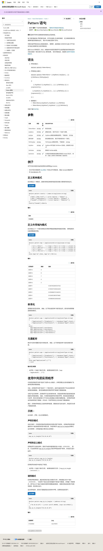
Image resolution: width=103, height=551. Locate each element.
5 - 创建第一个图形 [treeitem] (10, 50)
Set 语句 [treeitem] (8, 98)
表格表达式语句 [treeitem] (10, 100)
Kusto (45, 18)
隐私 (41, 543)
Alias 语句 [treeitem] (8, 85)
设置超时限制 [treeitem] (8, 63)
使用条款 (16, 546)
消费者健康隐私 (6, 546)
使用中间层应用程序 (85, 28)
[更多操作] (73, 18)
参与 (89, 543)
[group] (51, 248)
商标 (21, 546)
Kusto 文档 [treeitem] (6, 28)
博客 (83, 543)
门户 (91, 7)
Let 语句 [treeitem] (8, 88)
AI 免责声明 (70, 543)
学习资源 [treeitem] (7, 35)
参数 (81, 24)
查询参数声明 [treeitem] (9, 93)
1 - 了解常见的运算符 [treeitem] (10, 40)
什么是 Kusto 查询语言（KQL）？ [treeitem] (12, 30)
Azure (29, 18)
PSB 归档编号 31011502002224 (29, 543)
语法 (81, 22)
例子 (81, 26)
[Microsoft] (3, 2)
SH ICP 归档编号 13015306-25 (10, 543)
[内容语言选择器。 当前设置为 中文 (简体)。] (6, 539)
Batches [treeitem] (8, 103)
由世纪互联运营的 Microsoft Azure (55, 543)
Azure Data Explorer (37, 18)
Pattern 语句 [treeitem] (9, 90)
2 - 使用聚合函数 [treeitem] (9, 43)
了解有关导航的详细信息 (56, 28)
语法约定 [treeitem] (7, 58)
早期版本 (77, 543)
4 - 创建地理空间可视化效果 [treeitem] (12, 48)
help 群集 (43, 170)
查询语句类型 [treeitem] (9, 83)
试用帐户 (97, 7)
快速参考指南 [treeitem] (8, 38)
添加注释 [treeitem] (7, 60)
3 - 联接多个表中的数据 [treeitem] (11, 45)
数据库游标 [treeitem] (8, 65)
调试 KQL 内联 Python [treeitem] (10, 68)
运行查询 (31, 186)
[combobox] (13, 21)
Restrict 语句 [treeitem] (9, 95)
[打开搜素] (99, 2)
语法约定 (36, 109)
